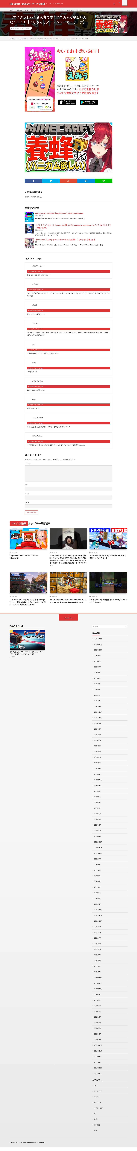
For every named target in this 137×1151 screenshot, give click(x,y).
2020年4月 (97, 1027)
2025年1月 (97, 709)
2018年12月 (98, 1072)
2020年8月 (97, 1005)
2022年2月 (97, 904)
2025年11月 (98, 653)
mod (28, 11)
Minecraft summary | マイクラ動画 (35, 1146)
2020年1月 (97, 1044)
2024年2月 (97, 770)
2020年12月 (98, 983)
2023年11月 (98, 787)
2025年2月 (97, 703)
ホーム (12, 11)
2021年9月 (97, 932)
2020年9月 (97, 999)
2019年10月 (98, 1061)
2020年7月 (97, 1011)
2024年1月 (97, 776)
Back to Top (69, 627)
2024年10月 (98, 726)
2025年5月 (97, 687)
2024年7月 (97, 742)
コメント (28, 466)
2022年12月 (98, 849)
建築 (40, 11)
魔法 (34, 11)
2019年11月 (98, 1055)
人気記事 (20, 11)
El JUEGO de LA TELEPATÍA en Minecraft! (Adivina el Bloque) (59, 216)
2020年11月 (98, 988)
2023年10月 (98, 793)
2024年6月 (97, 748)
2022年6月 (97, 882)
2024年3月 (97, 765)
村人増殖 (86, 11)
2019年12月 (98, 1050)
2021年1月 (97, 977)
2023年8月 (97, 804)
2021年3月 (97, 966)
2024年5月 (97, 754)
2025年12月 (98, 647)
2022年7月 (97, 877)
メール (27, 496)
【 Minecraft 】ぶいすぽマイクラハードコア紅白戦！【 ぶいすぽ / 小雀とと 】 (65, 242)
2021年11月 (98, 921)
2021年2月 (97, 972)
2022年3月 (97, 899)
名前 (26, 487)
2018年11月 (98, 1078)
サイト (27, 505)
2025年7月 (97, 675)
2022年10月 (98, 860)
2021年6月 (97, 949)
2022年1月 (97, 910)
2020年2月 (97, 1039)
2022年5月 (97, 888)
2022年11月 (98, 854)
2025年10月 (98, 659)
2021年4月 (97, 960)
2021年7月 (97, 944)
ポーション (76, 11)
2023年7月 (97, 809)
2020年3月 (97, 1033)
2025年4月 (97, 692)
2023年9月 (97, 798)
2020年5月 (97, 1022)
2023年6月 (97, 815)
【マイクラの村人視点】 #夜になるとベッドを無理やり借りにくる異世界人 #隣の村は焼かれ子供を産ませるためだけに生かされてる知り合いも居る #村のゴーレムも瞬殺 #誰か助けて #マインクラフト (68, 564)
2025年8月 (97, 670)
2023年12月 (98, 782)
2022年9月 (97, 865)
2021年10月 (98, 927)
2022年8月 (97, 871)
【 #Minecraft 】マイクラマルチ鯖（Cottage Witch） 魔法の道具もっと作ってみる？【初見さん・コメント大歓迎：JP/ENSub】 (28, 609)
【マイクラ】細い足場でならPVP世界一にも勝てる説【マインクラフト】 (108, 559)
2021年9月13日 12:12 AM (35, 274)
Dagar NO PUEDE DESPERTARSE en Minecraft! (26, 559)
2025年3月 (97, 698)
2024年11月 (98, 720)
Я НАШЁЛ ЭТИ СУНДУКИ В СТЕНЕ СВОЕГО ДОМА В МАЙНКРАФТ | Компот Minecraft (67, 608)
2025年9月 (97, 664)
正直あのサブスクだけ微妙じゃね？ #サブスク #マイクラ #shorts (108, 606)
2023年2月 (97, 837)
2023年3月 (97, 832)
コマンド (66, 11)
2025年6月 (97, 681)
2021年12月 (98, 916)
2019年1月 (97, 1067)
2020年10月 (98, 994)
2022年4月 (97, 893)
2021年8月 (97, 938)
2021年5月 (97, 955)
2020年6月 (97, 1016)
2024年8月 (97, 737)
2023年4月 (97, 826)
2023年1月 (97, 843)
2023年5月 (97, 821)
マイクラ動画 (25, 30)
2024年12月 (98, 715)
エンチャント (54, 11)
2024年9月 (97, 731)
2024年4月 (97, 759)
